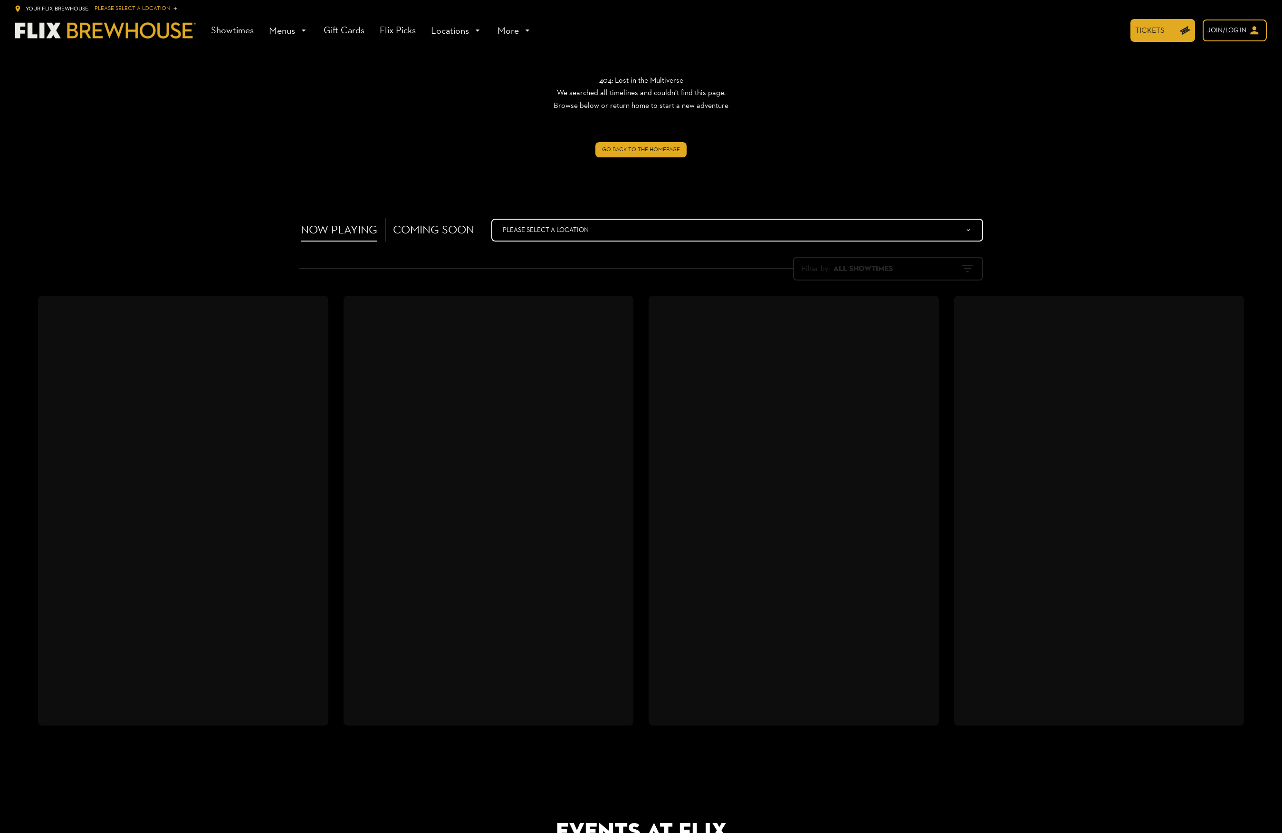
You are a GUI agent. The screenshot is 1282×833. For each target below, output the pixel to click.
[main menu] (371, 30)
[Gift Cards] (344, 30)
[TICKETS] (1162, 30)
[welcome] (1235, 30)
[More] (514, 30)
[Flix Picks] (398, 30)
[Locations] (456, 30)
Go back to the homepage (641, 149)
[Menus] (288, 30)
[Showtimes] (232, 30)
